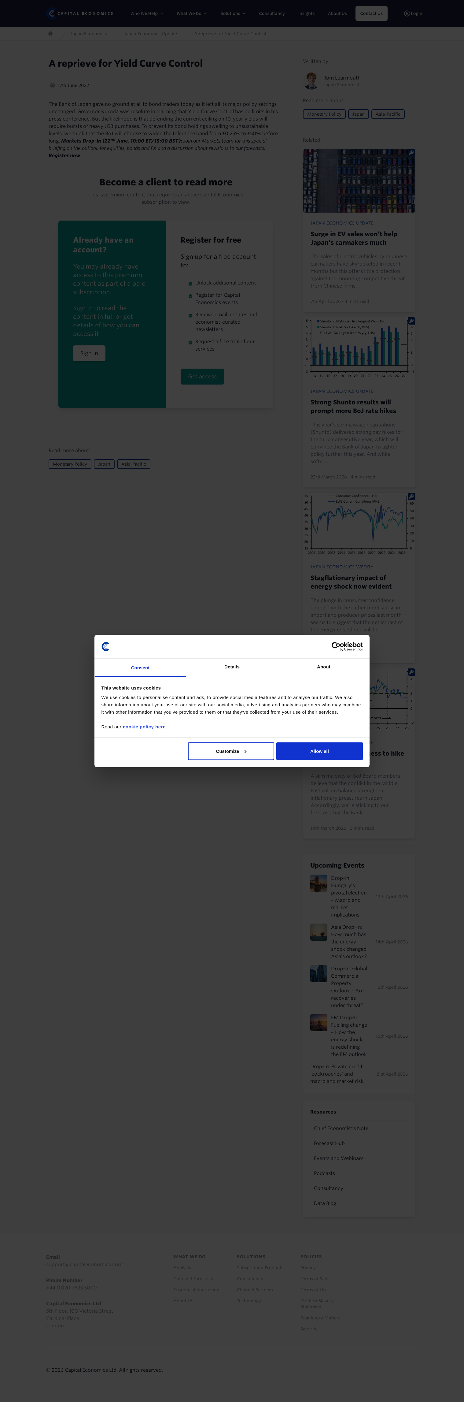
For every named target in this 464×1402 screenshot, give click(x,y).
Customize (231, 750)
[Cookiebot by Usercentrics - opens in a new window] (336, 646)
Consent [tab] (140, 667)
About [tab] (323, 666)
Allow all (319, 750)
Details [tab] (232, 666)
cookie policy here (144, 726)
